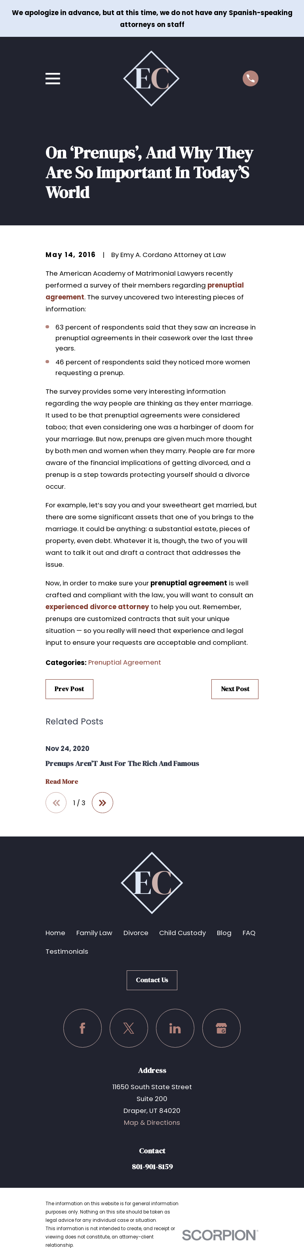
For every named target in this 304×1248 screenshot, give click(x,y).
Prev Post (69, 689)
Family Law (94, 933)
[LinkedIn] (175, 1028)
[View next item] (103, 803)
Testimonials (67, 951)
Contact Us (152, 980)
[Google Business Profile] (221, 1028)
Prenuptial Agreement (124, 662)
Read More (62, 781)
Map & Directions (152, 1122)
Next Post (235, 689)
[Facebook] (82, 1028)
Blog (224, 933)
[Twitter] (129, 1028)
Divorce (136, 933)
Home (55, 933)
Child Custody (182, 933)
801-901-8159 (152, 1167)
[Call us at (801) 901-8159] (250, 78)
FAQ (249, 933)
